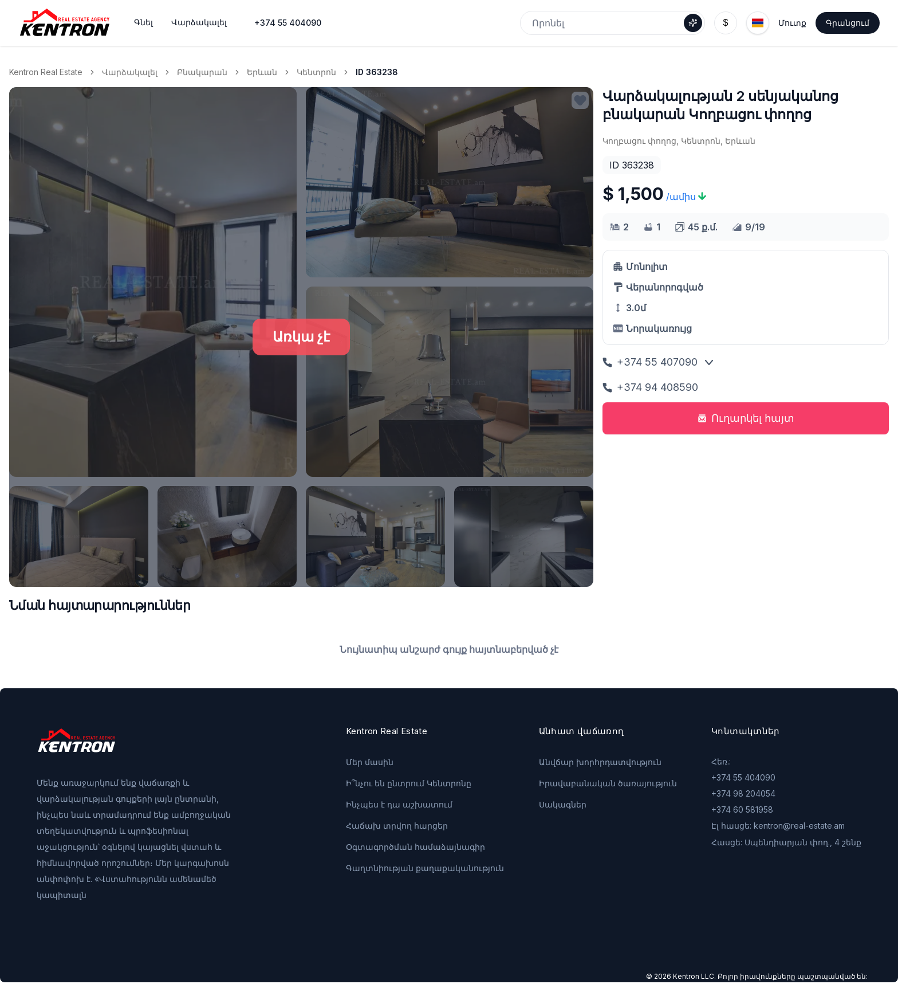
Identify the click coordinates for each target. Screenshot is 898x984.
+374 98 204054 (743, 793)
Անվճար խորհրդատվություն (600, 762)
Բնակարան (202, 72)
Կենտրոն (316, 72)
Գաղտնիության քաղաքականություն (425, 868)
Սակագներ (562, 804)
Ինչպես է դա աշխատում (399, 804)
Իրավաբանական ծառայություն (608, 783)
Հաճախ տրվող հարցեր (397, 825)
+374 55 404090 (287, 23)
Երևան (262, 72)
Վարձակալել (129, 72)
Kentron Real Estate (45, 72)
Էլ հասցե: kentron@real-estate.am (778, 825)
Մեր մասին (369, 762)
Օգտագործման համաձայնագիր (415, 847)
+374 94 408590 (650, 387)
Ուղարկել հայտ (746, 418)
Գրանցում (847, 23)
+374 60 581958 (742, 809)
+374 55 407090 (650, 362)
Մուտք (792, 23)
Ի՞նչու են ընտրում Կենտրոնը (408, 783)
